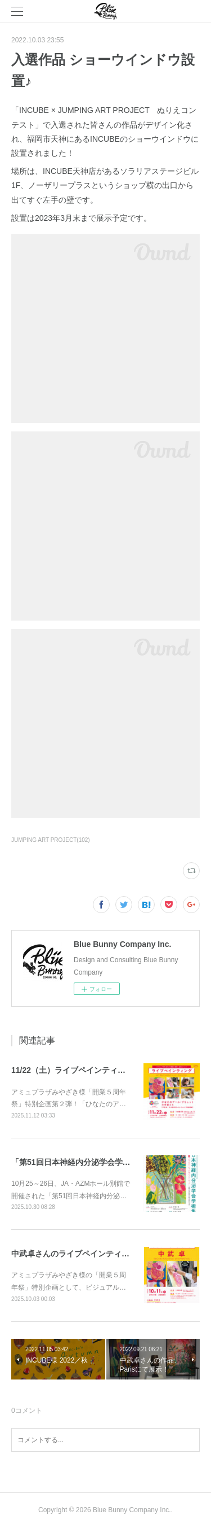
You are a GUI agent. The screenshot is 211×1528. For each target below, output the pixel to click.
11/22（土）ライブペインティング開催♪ (82, 1070)
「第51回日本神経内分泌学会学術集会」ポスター (98, 1162)
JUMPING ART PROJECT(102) (50, 840)
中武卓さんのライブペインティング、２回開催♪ (96, 1253)
